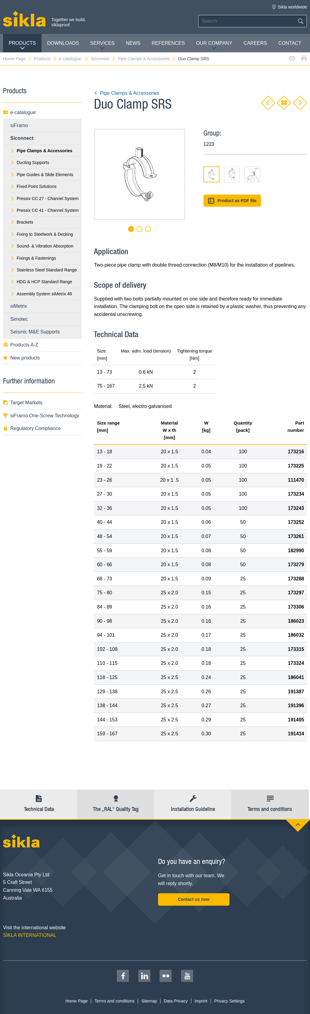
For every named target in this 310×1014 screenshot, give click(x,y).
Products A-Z (20, 344)
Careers (255, 43)
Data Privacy (176, 1001)
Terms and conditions (114, 1001)
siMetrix (18, 306)
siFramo (19, 125)
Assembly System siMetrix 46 (41, 293)
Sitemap (149, 1001)
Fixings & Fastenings (33, 258)
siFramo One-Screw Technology (41, 415)
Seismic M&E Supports (35, 331)
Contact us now (193, 899)
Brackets (21, 222)
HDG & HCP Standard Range (41, 281)
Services (102, 46)
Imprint (200, 1001)
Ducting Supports (29, 162)
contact (289, 43)
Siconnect (103, 58)
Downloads (63, 43)
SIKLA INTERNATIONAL (29, 935)
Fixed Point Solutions (33, 186)
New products (21, 357)
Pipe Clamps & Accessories (147, 58)
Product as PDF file (232, 201)
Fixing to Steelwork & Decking (41, 234)
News (133, 43)
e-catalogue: (74, 58)
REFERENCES (168, 43)
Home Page (17, 58)
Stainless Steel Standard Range (43, 269)
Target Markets (22, 402)
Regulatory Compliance (32, 428)
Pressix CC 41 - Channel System (44, 210)
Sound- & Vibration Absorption (41, 246)
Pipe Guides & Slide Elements (41, 174)
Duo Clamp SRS (193, 58)
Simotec (19, 319)
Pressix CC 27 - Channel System (44, 198)
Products (22, 46)
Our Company (214, 46)
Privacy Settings (229, 1001)
